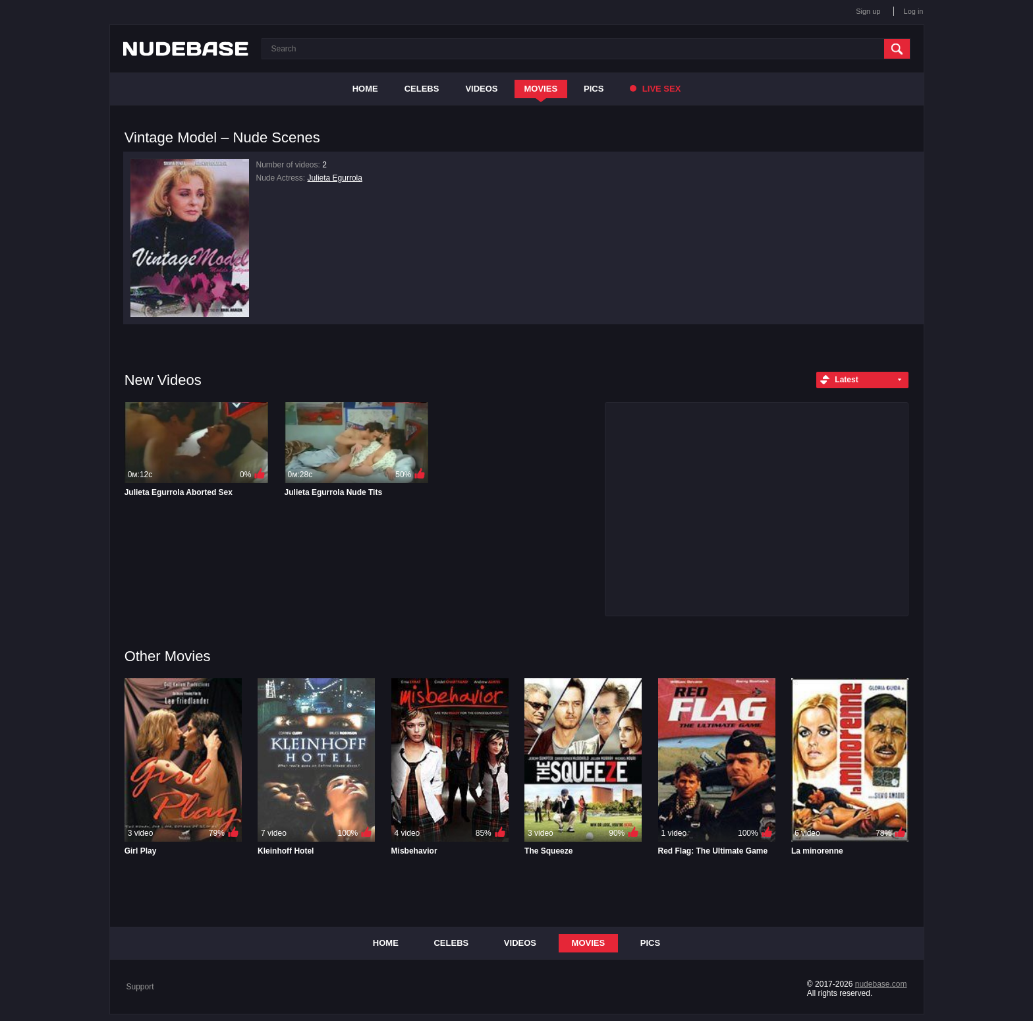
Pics (593, 89)
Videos (481, 89)
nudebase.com (881, 984)
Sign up (868, 11)
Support (140, 986)
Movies (541, 89)
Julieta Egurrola (335, 178)
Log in (914, 11)
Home (365, 89)
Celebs (422, 89)
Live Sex (655, 89)
